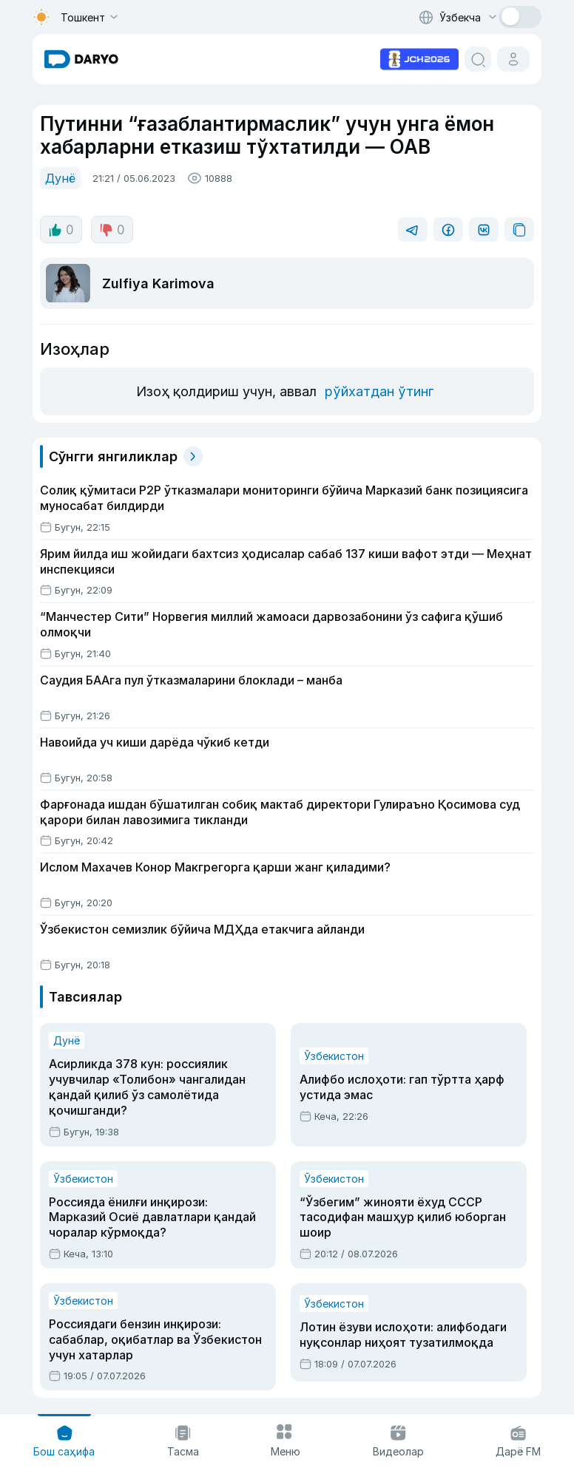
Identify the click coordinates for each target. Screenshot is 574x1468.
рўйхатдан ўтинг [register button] (379, 391)
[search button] (478, 59)
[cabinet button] (513, 59)
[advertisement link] (419, 57)
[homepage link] (81, 59)
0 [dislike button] (112, 229)
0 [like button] (61, 229)
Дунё (60, 178)
